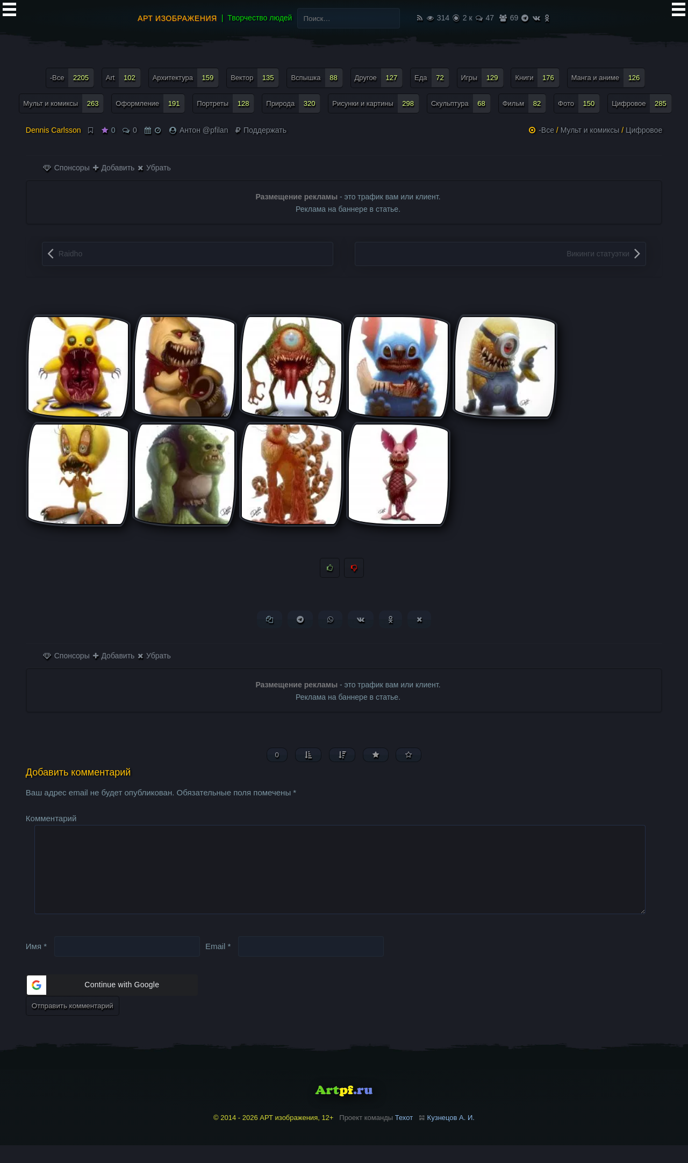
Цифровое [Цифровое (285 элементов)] (642, 103)
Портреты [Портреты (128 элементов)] (225, 103)
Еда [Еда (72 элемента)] (431, 77)
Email (218, 963)
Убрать (154, 167)
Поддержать (260, 130)
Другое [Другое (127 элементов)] (379, 77)
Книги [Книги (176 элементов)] (537, 77)
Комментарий (51, 818)
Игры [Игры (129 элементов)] (482, 77)
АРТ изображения (177, 18)
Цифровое (644, 130)
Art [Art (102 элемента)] (123, 77)
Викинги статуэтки (598, 253)
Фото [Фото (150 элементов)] (579, 103)
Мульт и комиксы (590, 130)
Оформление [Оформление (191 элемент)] (150, 103)
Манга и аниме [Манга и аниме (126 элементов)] (608, 77)
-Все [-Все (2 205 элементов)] (72, 77)
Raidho (70, 253)
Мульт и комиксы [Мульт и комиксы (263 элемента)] (63, 103)
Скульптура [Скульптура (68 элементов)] (461, 103)
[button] (112, 1002)
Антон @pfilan (204, 130)
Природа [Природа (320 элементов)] (293, 103)
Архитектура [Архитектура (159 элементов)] (186, 77)
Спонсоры (66, 167)
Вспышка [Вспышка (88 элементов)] (316, 77)
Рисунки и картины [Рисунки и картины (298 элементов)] (375, 103)
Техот (404, 1135)
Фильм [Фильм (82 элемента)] (525, 103)
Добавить (114, 167)
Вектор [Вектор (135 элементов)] (255, 77)
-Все (546, 130)
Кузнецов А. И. (451, 1135)
